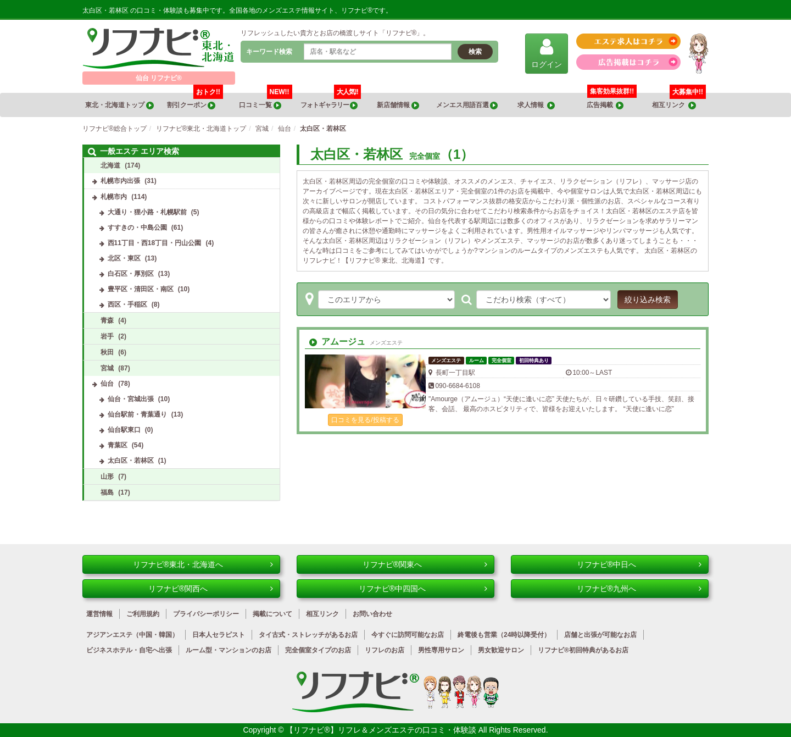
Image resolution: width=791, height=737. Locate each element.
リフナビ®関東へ (425, 564)
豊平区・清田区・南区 (141, 289)
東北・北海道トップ (119, 105)
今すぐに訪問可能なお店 (407, 635)
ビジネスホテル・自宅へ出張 (129, 650)
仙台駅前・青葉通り (137, 414)
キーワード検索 (269, 52)
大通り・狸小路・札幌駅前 (147, 212)
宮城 (107, 368)
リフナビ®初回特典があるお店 (583, 650)
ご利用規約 (142, 614)
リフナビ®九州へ (639, 588)
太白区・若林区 (131, 460)
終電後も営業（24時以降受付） (504, 635)
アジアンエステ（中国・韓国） (132, 635)
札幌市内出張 (120, 181)
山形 (107, 476)
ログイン (546, 53)
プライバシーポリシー (206, 614)
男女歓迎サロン (501, 650)
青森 (107, 320)
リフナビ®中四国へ (423, 588)
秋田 (107, 352)
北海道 (110, 165)
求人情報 (536, 105)
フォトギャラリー (330, 101)
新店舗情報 (398, 105)
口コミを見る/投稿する (365, 420)
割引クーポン (195, 101)
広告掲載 (605, 105)
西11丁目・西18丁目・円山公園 (155, 243)
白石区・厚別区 (131, 274)
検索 (475, 52)
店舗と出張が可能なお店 (600, 635)
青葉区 (117, 445)
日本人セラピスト (218, 635)
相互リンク (679, 101)
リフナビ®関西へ (210, 588)
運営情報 (99, 614)
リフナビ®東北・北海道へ (203, 564)
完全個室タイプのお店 (318, 650)
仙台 (107, 383)
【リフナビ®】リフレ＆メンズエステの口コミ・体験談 (382, 729)
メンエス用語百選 (467, 105)
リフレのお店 (384, 650)
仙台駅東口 (124, 430)
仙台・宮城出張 (131, 399)
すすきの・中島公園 (137, 227)
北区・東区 (124, 258)
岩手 (107, 336)
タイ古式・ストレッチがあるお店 (308, 635)
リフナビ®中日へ (639, 564)
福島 (107, 492)
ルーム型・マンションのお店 (228, 650)
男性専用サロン (441, 650)
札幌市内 (114, 197)
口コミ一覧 (265, 101)
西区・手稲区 (127, 304)
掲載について (272, 614)
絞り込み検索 (648, 299)
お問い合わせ (372, 614)
